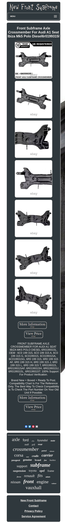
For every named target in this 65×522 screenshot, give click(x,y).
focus (19, 477)
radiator (54, 483)
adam (48, 477)
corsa (18, 455)
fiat (45, 460)
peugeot (15, 460)
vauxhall (34, 487)
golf (33, 444)
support (22, 466)
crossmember (26, 449)
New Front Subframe (34, 500)
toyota (33, 470)
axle (16, 439)
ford (26, 440)
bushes (53, 460)
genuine (27, 459)
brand (38, 460)
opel (41, 470)
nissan (15, 482)
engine (43, 481)
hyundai (42, 440)
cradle (35, 456)
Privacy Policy (34, 511)
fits (40, 475)
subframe (40, 465)
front (28, 481)
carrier (47, 455)
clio (33, 441)
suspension (19, 470)
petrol (44, 451)
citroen (51, 451)
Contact (34, 505)
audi (27, 444)
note (53, 440)
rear (40, 444)
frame (51, 470)
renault (29, 476)
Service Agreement (34, 516)
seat (27, 457)
